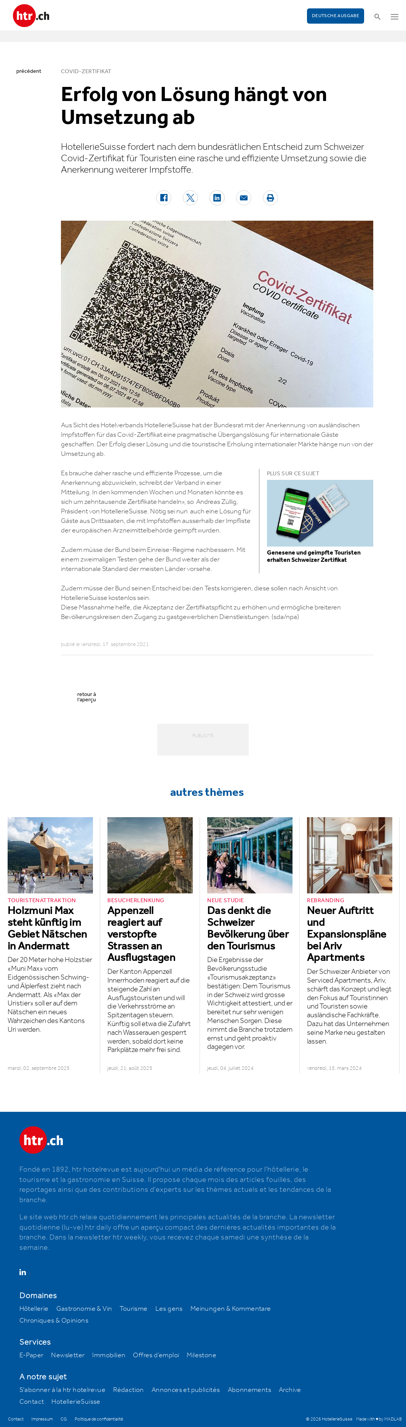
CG (64, 1419)
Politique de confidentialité (99, 1419)
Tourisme (133, 1309)
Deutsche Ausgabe (335, 15)
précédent (28, 71)
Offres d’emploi (156, 1355)
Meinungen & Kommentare (230, 1309)
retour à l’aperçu (86, 697)
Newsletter (68, 1355)
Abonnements (249, 1390)
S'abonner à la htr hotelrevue (62, 1390)
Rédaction (128, 1390)
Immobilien (108, 1355)
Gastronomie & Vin (84, 1309)
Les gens (169, 1309)
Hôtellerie (34, 1309)
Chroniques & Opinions (53, 1320)
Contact (31, 1402)
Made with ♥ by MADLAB (379, 1419)
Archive (290, 1390)
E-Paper (31, 1355)
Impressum (42, 1419)
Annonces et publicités (186, 1390)
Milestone (201, 1355)
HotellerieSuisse (75, 1402)
